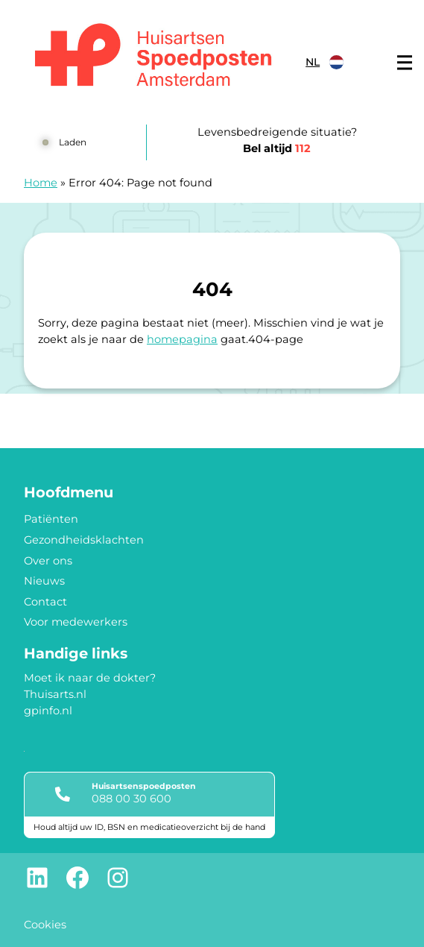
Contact (45, 601)
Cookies (45, 924)
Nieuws (44, 581)
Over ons (48, 560)
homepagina (182, 339)
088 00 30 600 (131, 798)
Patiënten (51, 519)
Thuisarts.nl (55, 694)
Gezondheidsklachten (84, 540)
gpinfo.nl (48, 710)
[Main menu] (404, 62)
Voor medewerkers (75, 622)
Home (40, 182)
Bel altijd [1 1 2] (277, 148)
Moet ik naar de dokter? (90, 678)
